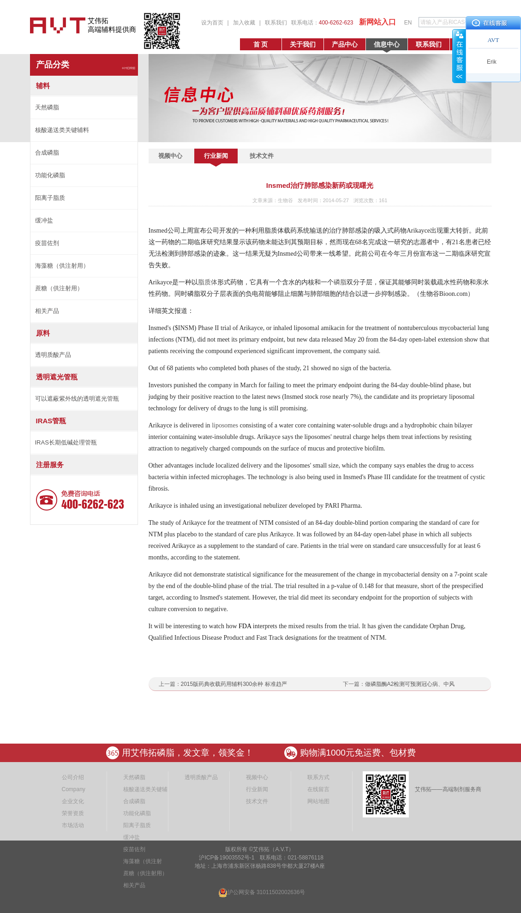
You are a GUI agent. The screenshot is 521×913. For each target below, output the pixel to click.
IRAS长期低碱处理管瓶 (66, 442)
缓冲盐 (44, 220)
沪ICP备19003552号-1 (226, 857)
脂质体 (207, 282)
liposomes (225, 425)
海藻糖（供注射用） (62, 265)
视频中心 (170, 155)
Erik (492, 62)
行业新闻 (216, 155)
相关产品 (47, 310)
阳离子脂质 (50, 197)
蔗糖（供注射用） (59, 288)
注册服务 (50, 465)
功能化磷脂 (50, 175)
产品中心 (345, 44)
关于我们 (303, 44)
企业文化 (73, 801)
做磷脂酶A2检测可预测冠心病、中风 (410, 684)
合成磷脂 (47, 152)
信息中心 (387, 44)
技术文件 (262, 155)
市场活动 (73, 825)
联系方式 (318, 777)
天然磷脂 (47, 107)
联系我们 (276, 22)
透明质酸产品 (53, 354)
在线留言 (318, 789)
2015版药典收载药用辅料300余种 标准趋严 (234, 684)
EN (408, 22)
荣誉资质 (73, 813)
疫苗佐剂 (47, 243)
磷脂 (340, 282)
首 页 (260, 44)
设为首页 (212, 22)
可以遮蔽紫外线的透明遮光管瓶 (77, 398)
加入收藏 (244, 22)
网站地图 (318, 801)
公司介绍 (73, 777)
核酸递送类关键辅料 (62, 129)
